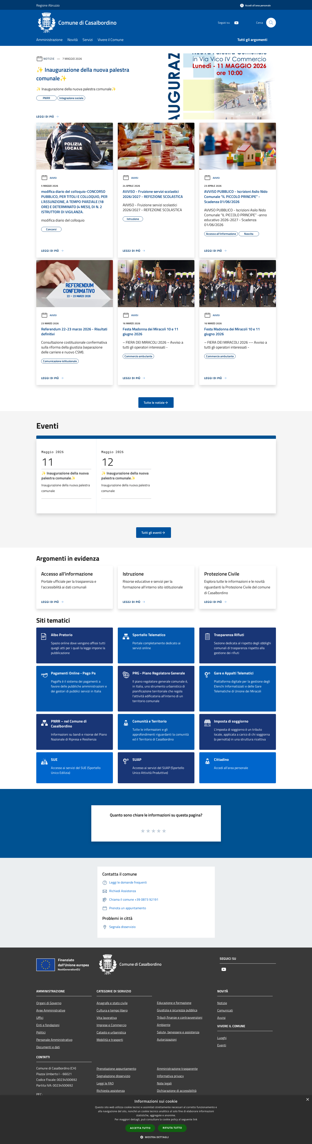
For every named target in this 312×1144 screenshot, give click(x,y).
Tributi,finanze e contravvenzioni (179, 1017)
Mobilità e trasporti (110, 1039)
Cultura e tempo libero (112, 1010)
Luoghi (222, 1037)
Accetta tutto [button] (140, 1128)
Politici (41, 1032)
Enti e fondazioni (48, 1025)
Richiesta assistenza (111, 1090)
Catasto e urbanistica (111, 1032)
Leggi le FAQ (105, 1083)
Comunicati (225, 1010)
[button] (156, 1137)
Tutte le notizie (156, 402)
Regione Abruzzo (48, 5)
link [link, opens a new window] (195, 1119)
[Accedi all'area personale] (255, 5)
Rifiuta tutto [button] (172, 1128)
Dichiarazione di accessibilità (176, 1090)
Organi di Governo (48, 1003)
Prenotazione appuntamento (116, 1068)
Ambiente (163, 1024)
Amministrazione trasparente (177, 1068)
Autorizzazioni (167, 1039)
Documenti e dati (48, 1047)
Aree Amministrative (50, 1010)
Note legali (164, 1083)
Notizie (49, 58)
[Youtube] (235, 22)
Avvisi (49, 178)
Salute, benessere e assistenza (178, 1032)
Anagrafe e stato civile (112, 1003)
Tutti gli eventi (153, 532)
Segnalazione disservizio (113, 1075)
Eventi (221, 1045)
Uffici (39, 1017)
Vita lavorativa (107, 1017)
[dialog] (156, 1119)
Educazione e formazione (174, 1002)
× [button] (307, 1099)
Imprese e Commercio (111, 1025)
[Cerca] (271, 23)
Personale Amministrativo (54, 1039)
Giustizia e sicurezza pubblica (177, 1010)
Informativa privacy (170, 1075)
